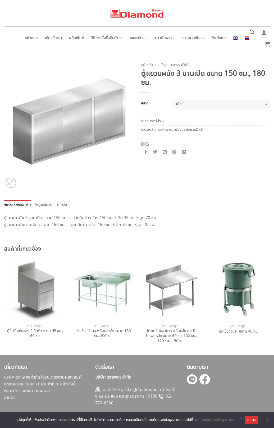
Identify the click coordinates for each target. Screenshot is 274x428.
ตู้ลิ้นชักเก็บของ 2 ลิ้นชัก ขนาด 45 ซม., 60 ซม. (35, 333)
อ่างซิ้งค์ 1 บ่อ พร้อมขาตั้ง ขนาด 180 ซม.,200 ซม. (103, 333)
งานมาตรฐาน (163, 129)
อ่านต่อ (10, 397)
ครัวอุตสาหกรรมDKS (173, 65)
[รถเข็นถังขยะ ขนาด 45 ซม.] (238, 290)
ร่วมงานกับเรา (193, 38)
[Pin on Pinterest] (174, 152)
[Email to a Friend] (165, 152)
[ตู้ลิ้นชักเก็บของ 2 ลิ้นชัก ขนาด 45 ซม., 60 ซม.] (35, 290)
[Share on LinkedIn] (184, 152)
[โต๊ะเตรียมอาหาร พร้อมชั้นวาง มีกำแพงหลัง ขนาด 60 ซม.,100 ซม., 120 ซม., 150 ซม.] (171, 290)
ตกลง (251, 419)
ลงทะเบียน (138, 38)
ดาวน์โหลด (165, 38)
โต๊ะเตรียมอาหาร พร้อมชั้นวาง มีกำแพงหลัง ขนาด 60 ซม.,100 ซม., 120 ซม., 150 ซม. (171, 336)
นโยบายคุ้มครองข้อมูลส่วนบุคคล (218, 419)
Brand (62, 205)
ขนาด (144, 103)
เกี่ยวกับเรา (53, 38)
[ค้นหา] (252, 32)
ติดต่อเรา (218, 38)
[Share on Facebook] (145, 152)
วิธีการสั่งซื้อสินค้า (106, 38)
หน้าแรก (31, 38)
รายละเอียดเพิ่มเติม (17, 205)
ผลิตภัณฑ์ (76, 38)
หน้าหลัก (147, 65)
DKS (145, 144)
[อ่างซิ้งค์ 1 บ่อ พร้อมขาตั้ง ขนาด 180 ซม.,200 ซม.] (103, 290)
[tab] (17, 205)
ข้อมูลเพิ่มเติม (44, 205)
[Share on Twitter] (155, 152)
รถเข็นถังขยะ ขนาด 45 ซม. (238, 331)
